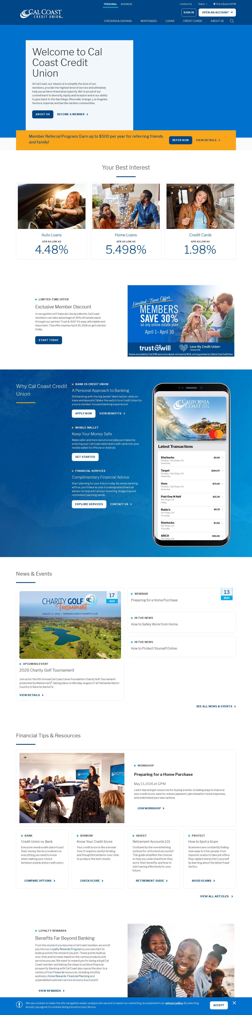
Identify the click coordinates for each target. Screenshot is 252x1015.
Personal (110, 4)
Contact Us (186, 4)
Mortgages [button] (149, 21)
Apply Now (83, 413)
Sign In (189, 12)
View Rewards (50, 990)
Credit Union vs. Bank (37, 842)
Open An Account (216, 12)
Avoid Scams (202, 880)
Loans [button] (170, 21)
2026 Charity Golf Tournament (46, 670)
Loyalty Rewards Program (66, 949)
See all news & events (214, 706)
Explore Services (89, 504)
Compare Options (38, 880)
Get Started (85, 456)
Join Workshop (149, 808)
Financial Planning (78, 976)
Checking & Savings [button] (118, 21)
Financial (58, 972)
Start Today (49, 340)
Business (126, 4)
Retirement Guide (150, 880)
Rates (201, 4)
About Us (43, 114)
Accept (219, 1005)
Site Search (232, 21)
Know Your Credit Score (94, 842)
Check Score (90, 880)
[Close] (234, 1003)
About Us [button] (217, 21)
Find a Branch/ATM (225, 4)
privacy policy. (174, 1003)
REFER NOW (180, 140)
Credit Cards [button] (192, 21)
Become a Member (71, 114)
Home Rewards (57, 976)
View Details (206, 140)
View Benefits (110, 413)
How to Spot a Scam (203, 842)
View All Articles (215, 896)
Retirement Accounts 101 (151, 842)
